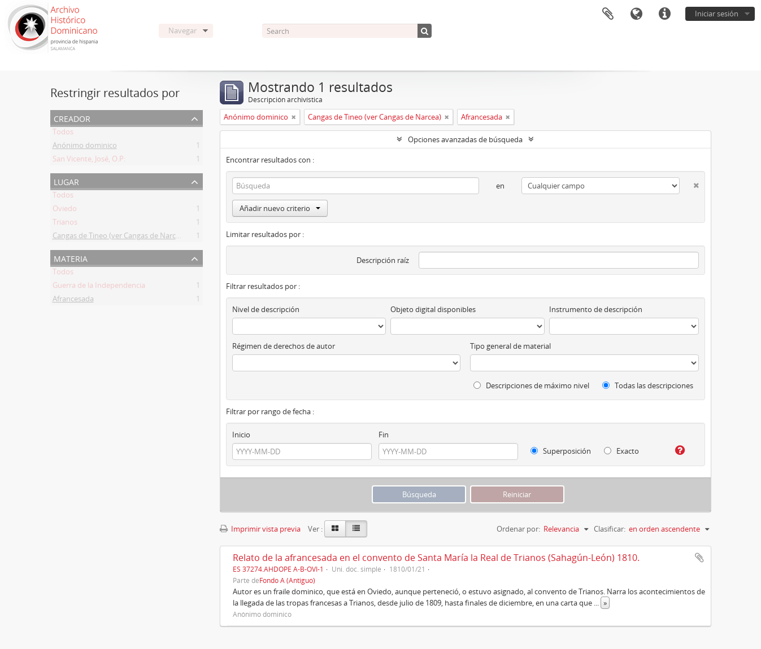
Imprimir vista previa (260, 529)
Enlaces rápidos (664, 14)
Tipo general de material (510, 346)
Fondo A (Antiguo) (287, 580)
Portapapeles (608, 14)
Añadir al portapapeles (699, 557)
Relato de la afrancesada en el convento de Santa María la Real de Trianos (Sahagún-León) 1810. (436, 557)
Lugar (66, 180)
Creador (72, 117)
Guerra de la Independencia (99, 287)
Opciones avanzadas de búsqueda (465, 139)
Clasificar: (609, 529)
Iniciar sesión (716, 13)
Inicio (241, 434)
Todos (63, 134)
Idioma (636, 14)
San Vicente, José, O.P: (89, 161)
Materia (71, 257)
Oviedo (65, 210)
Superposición (560, 451)
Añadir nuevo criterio (280, 208)
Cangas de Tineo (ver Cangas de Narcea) (119, 238)
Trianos (65, 224)
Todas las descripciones (647, 385)
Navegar (182, 30)
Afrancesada (73, 301)
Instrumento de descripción (595, 309)
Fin (384, 434)
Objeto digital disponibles (433, 309)
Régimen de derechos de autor (283, 346)
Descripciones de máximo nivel (531, 385)
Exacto (621, 451)
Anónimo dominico (85, 147)
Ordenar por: (518, 529)
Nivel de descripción (265, 309)
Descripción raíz (382, 260)
